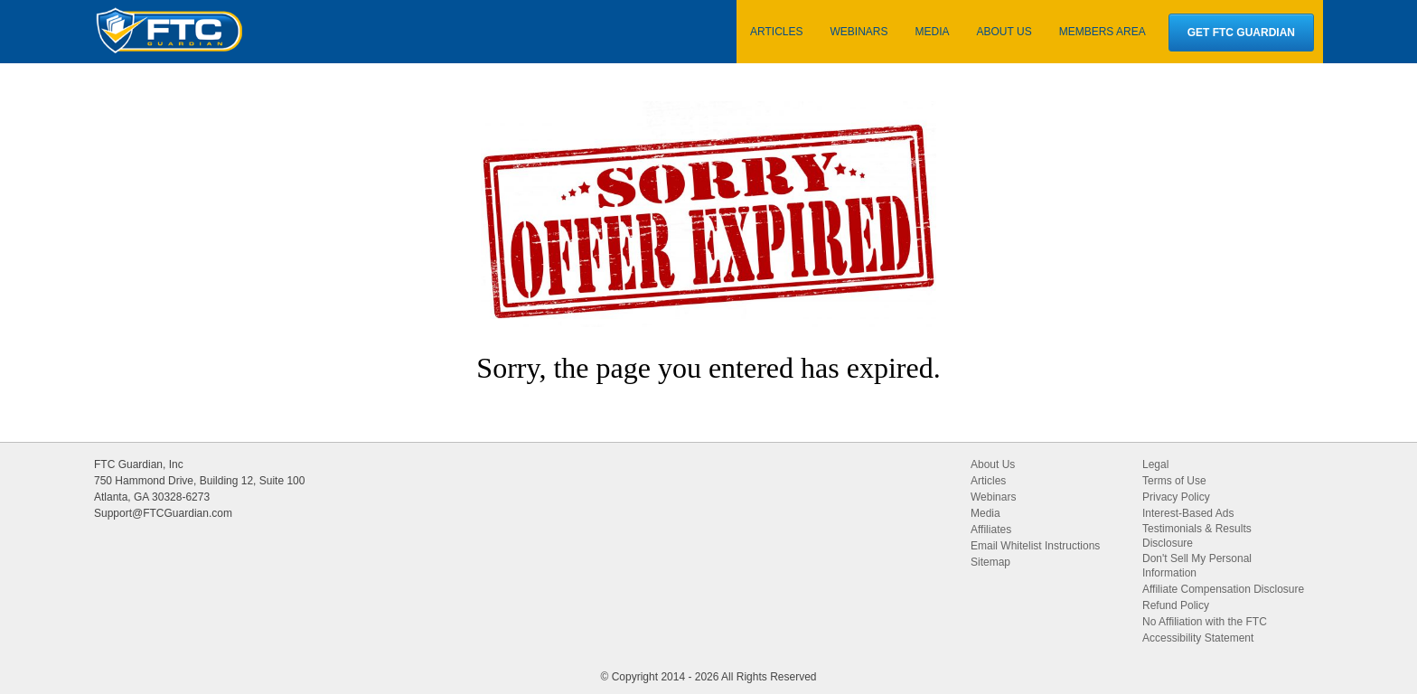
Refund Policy (1175, 605)
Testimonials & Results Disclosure (1197, 535)
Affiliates (991, 529)
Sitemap (990, 562)
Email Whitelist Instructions (1035, 545)
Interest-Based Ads (1188, 513)
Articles (988, 480)
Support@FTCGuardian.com (163, 513)
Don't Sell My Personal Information (1197, 565)
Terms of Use (1174, 480)
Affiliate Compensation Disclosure (1223, 589)
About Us (993, 464)
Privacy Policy (1176, 497)
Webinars (993, 497)
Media (985, 513)
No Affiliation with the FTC (1204, 621)
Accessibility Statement (1197, 638)
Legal (1155, 464)
